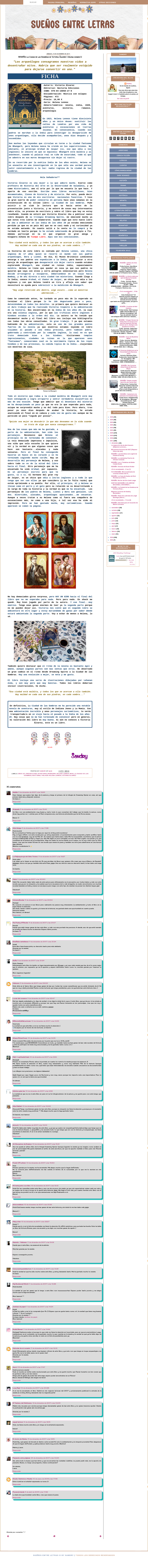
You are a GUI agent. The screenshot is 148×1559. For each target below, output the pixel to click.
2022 (111, 427)
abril (113, 526)
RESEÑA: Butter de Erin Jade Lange (123, 480)
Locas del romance (20, 998)
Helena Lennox (63, 773)
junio (113, 521)
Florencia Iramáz (18, 1492)
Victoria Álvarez (69, 775)
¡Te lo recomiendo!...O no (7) (121, 469)
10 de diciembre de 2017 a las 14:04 (33, 1125)
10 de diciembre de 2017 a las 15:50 (40, 1163)
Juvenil (123, 205)
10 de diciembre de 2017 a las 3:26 (43, 1057)
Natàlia (15, 792)
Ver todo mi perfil (123, 98)
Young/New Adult (123, 250)
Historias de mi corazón (21, 1348)
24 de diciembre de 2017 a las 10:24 (45, 1458)
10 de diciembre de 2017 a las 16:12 (44, 1185)
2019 (111, 435)
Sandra (118, 556)
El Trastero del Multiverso (22, 1403)
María (15, 879)
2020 (111, 433)
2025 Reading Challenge (122, 553)
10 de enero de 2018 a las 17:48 (45, 1479)
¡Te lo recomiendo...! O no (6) (121, 500)
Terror (123, 240)
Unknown (16, 983)
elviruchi (16, 1125)
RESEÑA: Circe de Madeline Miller (128, 337)
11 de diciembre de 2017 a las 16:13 (44, 1348)
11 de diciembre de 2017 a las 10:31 (45, 1269)
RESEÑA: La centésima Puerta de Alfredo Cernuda (122, 459)
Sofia (15, 960)
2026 (111, 417)
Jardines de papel (19, 1307)
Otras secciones (107, 2)
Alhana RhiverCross (20, 1038)
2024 (111, 422)
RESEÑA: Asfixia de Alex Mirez (128, 263)
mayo (114, 523)
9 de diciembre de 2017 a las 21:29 (30, 960)
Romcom (123, 230)
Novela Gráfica (123, 215)
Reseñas (72, 2)
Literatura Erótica (123, 210)
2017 (111, 441)
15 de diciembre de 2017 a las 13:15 (41, 1439)
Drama (123, 185)
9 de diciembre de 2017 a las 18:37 (51, 856)
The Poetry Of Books (20, 923)
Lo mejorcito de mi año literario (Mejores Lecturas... (122, 446)
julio (113, 518)
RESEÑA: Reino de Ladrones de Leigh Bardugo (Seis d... (124, 496)
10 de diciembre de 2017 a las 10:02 (36, 1106)
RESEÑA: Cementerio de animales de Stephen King (128, 395)
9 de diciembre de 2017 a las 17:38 (35, 828)
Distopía (123, 180)
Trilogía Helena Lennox (51, 775)
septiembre (116, 513)
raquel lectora (18, 1422)
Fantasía (123, 190)
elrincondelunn (18, 1204)
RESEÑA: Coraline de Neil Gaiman (128, 307)
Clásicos (123, 160)
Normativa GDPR (88, 2)
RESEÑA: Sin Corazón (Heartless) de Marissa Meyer (128, 367)
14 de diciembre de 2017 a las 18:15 (36, 1422)
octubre (114, 510)
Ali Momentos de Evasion (22, 1144)
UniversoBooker (18, 900)
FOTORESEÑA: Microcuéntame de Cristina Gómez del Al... (123, 472)
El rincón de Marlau (20, 1439)
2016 (111, 537)
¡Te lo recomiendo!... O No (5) (128, 292)
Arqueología (31, 773)
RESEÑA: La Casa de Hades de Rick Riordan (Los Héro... (123, 477)
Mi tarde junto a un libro (21, 1185)
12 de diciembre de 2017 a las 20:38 (35, 1388)
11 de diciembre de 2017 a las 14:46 (36, 1329)
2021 (111, 430)
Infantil (123, 200)
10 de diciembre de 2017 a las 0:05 (45, 1021)
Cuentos (123, 165)
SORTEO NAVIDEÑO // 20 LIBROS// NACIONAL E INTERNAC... (122, 483)
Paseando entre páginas (21, 1458)
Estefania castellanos (21, 941)
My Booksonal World (20, 1284)
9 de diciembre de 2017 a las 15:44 (33, 809)
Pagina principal (56, 2)
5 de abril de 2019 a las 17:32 (36, 1492)
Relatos (123, 220)
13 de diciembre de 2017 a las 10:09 (46, 1403)
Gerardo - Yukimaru (20, 1242)
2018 (111, 438)
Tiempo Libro (38, 237)
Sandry (129, 83)
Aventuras (42, 773)
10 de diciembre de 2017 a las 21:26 (38, 1204)
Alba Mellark (17, 1106)
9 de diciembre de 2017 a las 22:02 (34, 983)
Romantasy (123, 225)
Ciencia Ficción (123, 155)
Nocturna (36, 775)
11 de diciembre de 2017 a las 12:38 (42, 1284)
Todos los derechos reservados (95, 1555)
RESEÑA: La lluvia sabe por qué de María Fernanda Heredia (128, 278)
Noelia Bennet (18, 1329)
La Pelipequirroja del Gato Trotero (25, 856)
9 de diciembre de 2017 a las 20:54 (39, 900)
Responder (17, 801)
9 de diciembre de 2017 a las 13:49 (31, 792)
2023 (111, 425)
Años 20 (21, 773)
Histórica (123, 195)
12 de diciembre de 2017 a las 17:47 (31, 1367)
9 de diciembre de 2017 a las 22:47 (41, 998)
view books (132, 564)
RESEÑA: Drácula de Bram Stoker (122, 466)
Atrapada (16, 809)
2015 (111, 540)
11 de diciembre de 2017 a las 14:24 (39, 1307)
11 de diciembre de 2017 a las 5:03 (40, 1242)
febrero (114, 531)
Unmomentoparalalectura (22, 1269)
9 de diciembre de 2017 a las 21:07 (42, 923)
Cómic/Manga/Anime (123, 170)
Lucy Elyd (16, 1388)
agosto (114, 515)
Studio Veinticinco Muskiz (22, 1479)
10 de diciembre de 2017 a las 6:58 (39, 1091)
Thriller (123, 245)
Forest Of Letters (19, 1163)
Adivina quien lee (19, 1091)
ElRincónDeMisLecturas (22, 1021)
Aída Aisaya (17, 828)
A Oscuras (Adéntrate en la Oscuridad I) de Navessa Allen (128, 352)
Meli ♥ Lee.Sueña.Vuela (21, 1057)
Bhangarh (52, 773)
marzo (114, 529)
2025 (111, 420)
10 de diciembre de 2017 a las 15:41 (46, 1144)
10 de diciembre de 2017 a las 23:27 (35, 1221)
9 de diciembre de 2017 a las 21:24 (42, 941)
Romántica (123, 235)
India (72, 773)
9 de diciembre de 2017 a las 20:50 (31, 879)
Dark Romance (123, 175)
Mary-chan (17, 1221)
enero (114, 534)
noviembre (115, 507)
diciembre (115, 443)
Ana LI (15, 1367)
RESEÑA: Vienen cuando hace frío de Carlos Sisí (128, 381)
